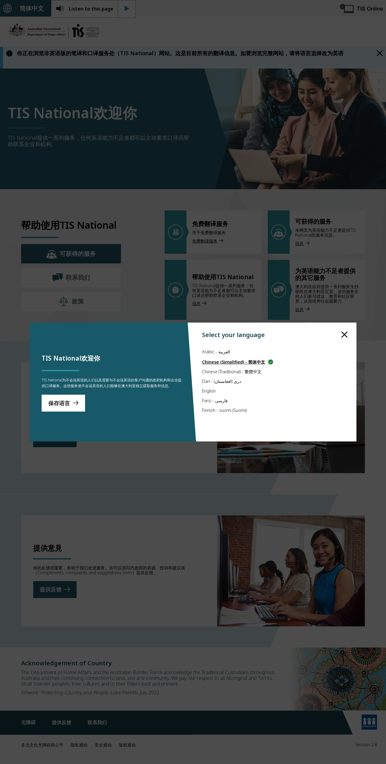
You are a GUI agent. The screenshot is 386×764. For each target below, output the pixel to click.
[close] (345, 317)
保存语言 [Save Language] (59, 405)
